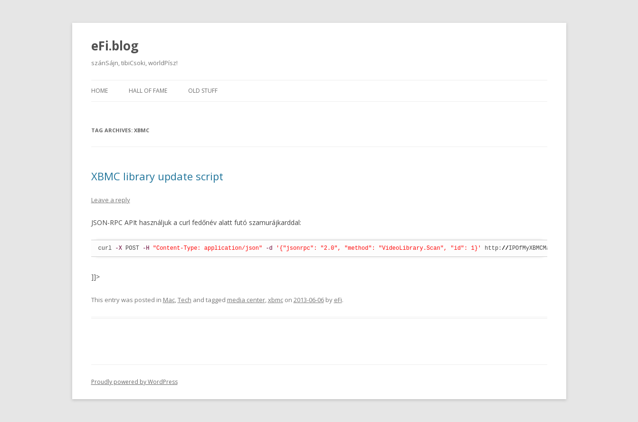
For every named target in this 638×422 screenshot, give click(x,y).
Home (99, 91)
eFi (338, 299)
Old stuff (203, 91)
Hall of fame (148, 91)
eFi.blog (114, 45)
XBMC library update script (157, 176)
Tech (184, 299)
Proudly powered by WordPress (134, 382)
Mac (169, 299)
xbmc (275, 299)
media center (246, 299)
